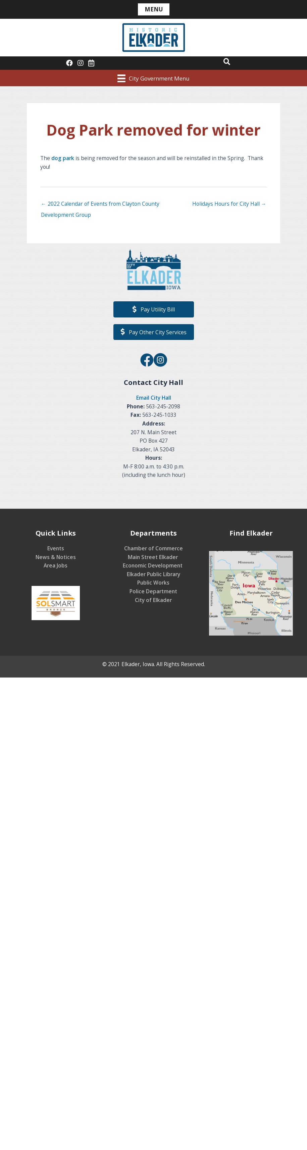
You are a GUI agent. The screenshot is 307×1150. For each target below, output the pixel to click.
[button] (226, 61)
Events (55, 548)
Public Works (153, 582)
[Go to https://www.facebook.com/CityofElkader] (147, 360)
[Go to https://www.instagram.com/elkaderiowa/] (160, 360)
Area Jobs (55, 565)
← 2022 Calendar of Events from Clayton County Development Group (100, 205)
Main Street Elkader (153, 557)
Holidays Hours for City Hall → (229, 203)
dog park (62, 158)
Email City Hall (153, 397)
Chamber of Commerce (153, 548)
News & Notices (56, 557)
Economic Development (153, 565)
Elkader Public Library (153, 574)
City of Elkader (153, 600)
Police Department (153, 591)
